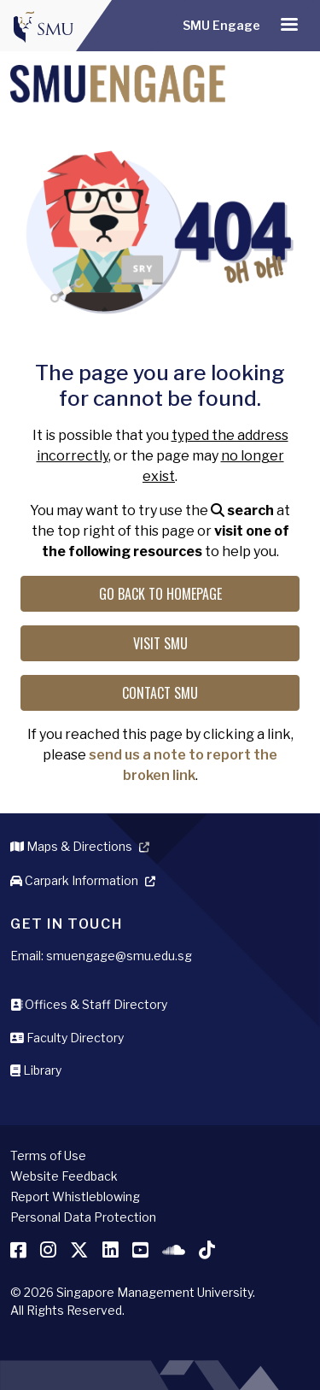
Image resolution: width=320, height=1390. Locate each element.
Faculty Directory (67, 1037)
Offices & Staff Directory (88, 1004)
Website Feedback (64, 1176)
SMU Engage (221, 26)
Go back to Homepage (160, 594)
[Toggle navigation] (289, 25)
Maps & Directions (71, 846)
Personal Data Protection (83, 1217)
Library (35, 1070)
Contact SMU (160, 693)
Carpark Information (74, 880)
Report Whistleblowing (75, 1196)
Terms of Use (48, 1155)
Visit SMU (160, 643)
